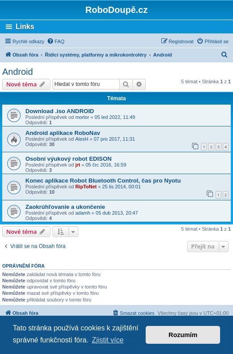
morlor (82, 117)
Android (17, 72)
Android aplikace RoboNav (62, 133)
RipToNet (86, 186)
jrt (77, 164)
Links (25, 26)
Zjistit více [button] (107, 340)
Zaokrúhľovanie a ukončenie (65, 206)
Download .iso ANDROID (59, 111)
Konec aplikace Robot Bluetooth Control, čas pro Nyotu (103, 180)
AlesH (81, 139)
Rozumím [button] (182, 334)
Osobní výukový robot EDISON (68, 158)
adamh (82, 213)
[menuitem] (56, 41)
